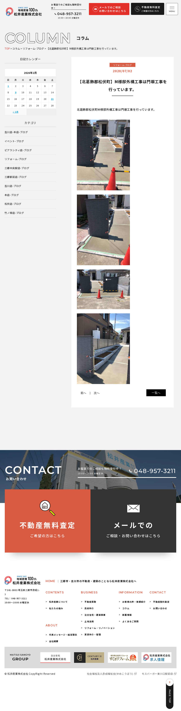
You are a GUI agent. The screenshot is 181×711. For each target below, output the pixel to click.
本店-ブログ (12, 195)
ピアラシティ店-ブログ (18, 150)
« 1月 (15, 111)
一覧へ (156, 392)
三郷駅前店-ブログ (16, 177)
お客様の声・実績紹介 (134, 601)
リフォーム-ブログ (16, 159)
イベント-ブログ (14, 141)
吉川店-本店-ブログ (16, 132)
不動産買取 (90, 601)
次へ (97, 392)
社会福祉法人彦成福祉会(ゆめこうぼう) (110, 673)
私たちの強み (56, 608)
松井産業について (58, 601)
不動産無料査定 (161, 601)
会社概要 (54, 641)
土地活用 (89, 621)
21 (52, 98)
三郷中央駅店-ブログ (17, 168)
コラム (125, 608)
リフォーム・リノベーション (99, 627)
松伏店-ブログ (13, 204)
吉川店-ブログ (13, 186)
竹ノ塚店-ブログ (14, 213)
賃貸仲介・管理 (92, 634)
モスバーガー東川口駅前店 (157, 673)
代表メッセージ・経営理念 (63, 634)
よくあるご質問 (130, 621)
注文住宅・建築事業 (95, 614)
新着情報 (127, 614)
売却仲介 (89, 608)
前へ (84, 392)
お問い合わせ (160, 608)
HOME (91, 581)
